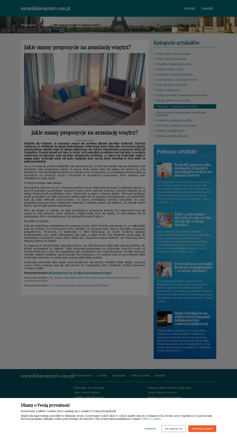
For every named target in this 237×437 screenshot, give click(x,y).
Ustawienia (150, 428)
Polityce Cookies (151, 418)
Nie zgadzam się (173, 428)
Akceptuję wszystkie (202, 428)
